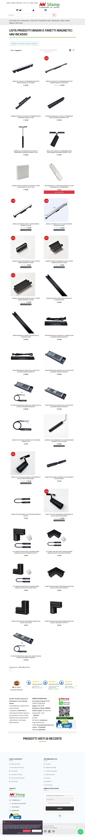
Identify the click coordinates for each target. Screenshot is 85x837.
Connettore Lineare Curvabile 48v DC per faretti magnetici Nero (59, 478)
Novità (8, 3)
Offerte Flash (26, 3)
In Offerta (13, 3)
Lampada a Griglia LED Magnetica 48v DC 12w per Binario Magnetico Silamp (26, 299)
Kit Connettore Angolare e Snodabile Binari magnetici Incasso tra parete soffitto (26, 552)
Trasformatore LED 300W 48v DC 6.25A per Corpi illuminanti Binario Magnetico (59, 371)
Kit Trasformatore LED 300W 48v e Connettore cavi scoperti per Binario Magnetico (26, 406)
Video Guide (13, 781)
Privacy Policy (48, 785)
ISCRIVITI (59, 808)
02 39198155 (14, 807)
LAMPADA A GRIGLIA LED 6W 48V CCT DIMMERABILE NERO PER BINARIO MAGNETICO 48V (26, 117)
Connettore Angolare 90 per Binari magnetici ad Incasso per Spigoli (25, 622)
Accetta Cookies (26, 830)
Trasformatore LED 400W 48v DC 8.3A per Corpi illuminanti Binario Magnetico (59, 406)
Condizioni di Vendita (50, 771)
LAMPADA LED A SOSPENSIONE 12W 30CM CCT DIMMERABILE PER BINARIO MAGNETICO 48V (26, 152)
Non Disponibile (59, 192)
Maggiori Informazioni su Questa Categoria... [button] (25, 43)
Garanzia (47, 778)
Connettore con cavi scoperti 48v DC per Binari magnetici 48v (26, 441)
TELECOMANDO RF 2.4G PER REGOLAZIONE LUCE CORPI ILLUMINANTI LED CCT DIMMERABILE (59, 186)
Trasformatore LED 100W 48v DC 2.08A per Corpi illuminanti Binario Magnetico (59, 336)
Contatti (35, 3)
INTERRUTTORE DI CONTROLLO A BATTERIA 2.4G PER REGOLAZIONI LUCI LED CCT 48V (26, 186)
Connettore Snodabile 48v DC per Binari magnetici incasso (26, 515)
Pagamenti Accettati (50, 768)
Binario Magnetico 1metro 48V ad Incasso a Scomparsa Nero (26, 336)
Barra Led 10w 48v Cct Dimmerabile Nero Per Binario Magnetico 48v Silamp (26, 82)
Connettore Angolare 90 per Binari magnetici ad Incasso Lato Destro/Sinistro (59, 587)
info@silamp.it (14, 800)
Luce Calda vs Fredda (15, 775)
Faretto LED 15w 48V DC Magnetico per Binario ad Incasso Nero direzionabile (25, 478)
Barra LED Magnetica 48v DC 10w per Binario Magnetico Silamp (26, 224)
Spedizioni (47, 781)
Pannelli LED (13, 771)
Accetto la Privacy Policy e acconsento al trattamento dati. (60, 803)
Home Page (12, 20)
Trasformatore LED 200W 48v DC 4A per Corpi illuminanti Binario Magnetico (25, 371)
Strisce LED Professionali (16, 768)
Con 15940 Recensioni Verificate (16, 688)
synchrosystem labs (43, 828)
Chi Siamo (47, 764)
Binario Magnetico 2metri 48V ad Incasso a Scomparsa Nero (59, 299)
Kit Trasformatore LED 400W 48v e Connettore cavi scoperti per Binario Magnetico (26, 657)
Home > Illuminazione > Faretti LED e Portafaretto (32, 20)
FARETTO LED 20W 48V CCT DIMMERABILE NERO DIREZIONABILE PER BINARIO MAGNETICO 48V (59, 152)
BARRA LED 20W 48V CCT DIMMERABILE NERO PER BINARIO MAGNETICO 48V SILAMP (59, 82)
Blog (31, 3)
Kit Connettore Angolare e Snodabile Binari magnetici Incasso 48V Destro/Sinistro (59, 552)
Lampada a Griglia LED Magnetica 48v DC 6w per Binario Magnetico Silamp (26, 262)
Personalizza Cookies (37, 830)
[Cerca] (29, 15)
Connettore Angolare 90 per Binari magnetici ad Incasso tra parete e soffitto (59, 622)
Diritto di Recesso (49, 775)
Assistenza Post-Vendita (17, 804)
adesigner (55, 828)
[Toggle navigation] (45, 10)
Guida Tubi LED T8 (14, 764)
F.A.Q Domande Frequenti (16, 778)
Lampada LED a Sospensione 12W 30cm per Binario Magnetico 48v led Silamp (59, 441)
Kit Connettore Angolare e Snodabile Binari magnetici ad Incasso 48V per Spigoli (26, 587)
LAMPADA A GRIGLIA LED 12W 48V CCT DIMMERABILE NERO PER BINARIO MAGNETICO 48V (59, 117)
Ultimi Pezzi (19, 3)
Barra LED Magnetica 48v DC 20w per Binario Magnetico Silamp (59, 224)
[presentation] (26, 686)
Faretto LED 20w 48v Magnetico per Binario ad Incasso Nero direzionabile (59, 515)
